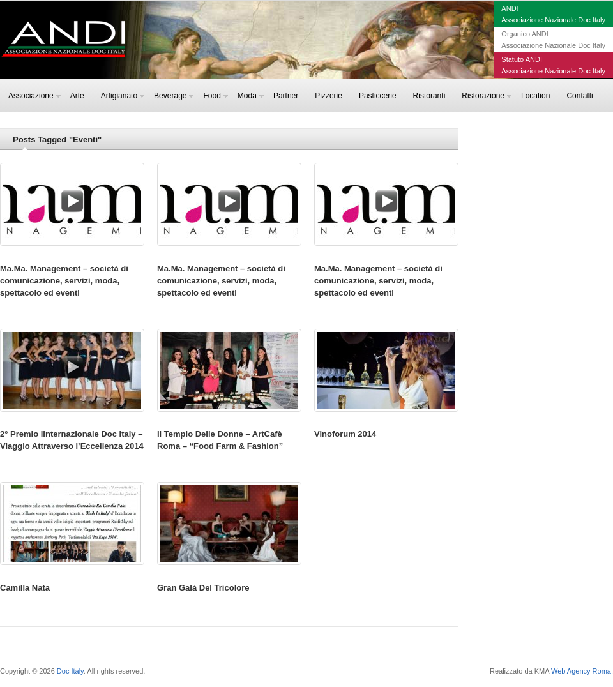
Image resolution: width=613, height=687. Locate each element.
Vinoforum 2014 (345, 434)
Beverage (173, 95)
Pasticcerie (378, 95)
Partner (285, 95)
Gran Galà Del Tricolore (203, 588)
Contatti (579, 95)
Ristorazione (486, 95)
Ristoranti (429, 95)
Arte (77, 95)
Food (215, 95)
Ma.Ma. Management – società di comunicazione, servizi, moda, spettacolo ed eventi (64, 281)
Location (535, 95)
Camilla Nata (25, 588)
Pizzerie (328, 95)
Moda (251, 95)
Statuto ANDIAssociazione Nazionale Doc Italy (553, 65)
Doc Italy (70, 671)
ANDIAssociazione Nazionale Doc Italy (553, 14)
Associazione (34, 95)
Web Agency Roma (581, 671)
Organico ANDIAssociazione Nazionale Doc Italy (553, 39)
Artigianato (122, 95)
